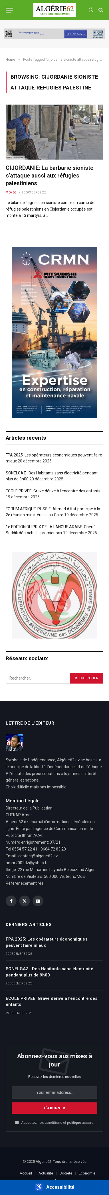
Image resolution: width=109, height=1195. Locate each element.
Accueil (26, 1173)
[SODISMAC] (54, 33)
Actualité (46, 1173)
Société (66, 1173)
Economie (87, 1173)
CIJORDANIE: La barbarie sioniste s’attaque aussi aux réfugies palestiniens (49, 175)
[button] (54, 1187)
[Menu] (9, 10)
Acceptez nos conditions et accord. (54, 1122)
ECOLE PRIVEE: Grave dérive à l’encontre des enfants (53, 491)
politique (74, 1122)
